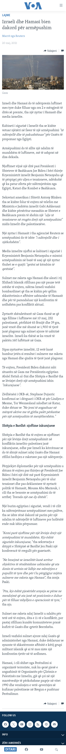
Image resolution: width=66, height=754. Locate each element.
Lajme (6, 15)
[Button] (50, 51)
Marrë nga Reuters (13, 36)
